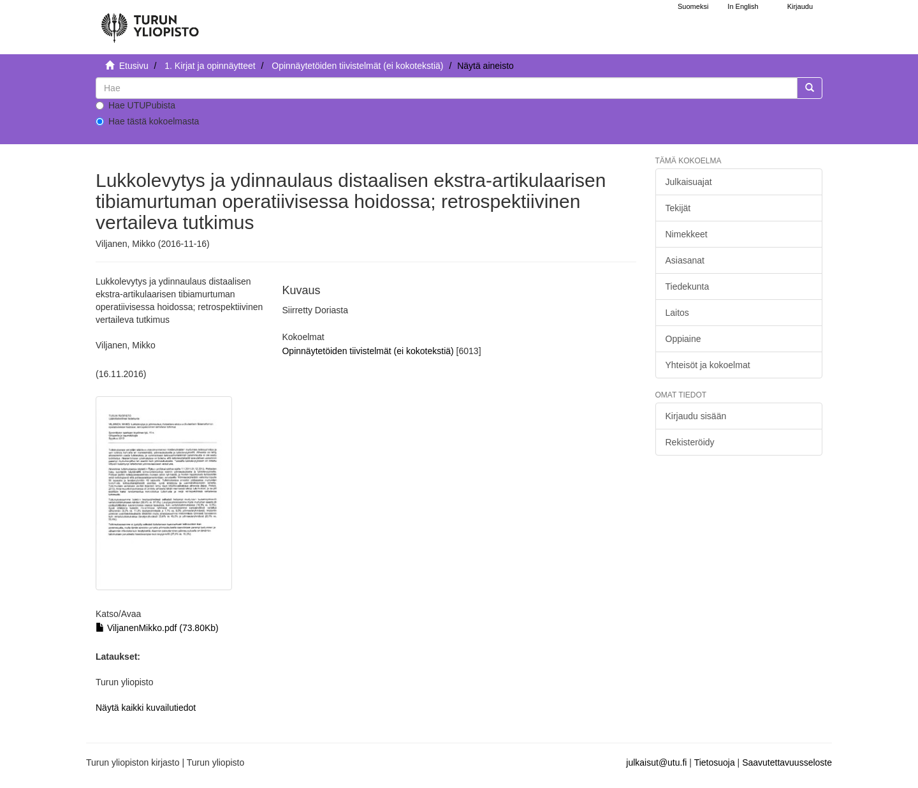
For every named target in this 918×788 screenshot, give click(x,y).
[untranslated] (447, 88)
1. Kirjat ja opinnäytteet (209, 66)
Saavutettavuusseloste (787, 762)
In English (742, 6)
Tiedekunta (688, 286)
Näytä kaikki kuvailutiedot (146, 708)
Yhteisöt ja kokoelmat (708, 365)
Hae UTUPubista (135, 105)
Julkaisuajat (689, 182)
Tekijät (678, 208)
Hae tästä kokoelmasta (147, 121)
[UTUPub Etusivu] (150, 22)
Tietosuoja (714, 762)
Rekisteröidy (690, 442)
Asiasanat (685, 260)
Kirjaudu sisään (696, 416)
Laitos (677, 313)
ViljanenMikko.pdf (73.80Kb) (157, 628)
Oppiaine (683, 339)
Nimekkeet (687, 234)
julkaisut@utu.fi (656, 762)
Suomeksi (693, 6)
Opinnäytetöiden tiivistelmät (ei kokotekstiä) (357, 66)
